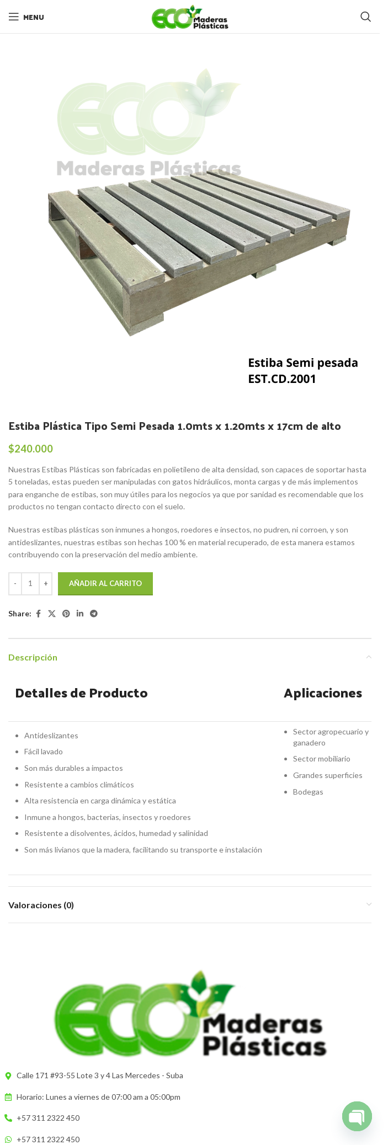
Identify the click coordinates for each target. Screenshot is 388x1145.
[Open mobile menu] (26, 17)
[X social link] (52, 613)
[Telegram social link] (94, 613)
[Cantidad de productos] (30, 583)
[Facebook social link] (38, 613)
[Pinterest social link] (66, 613)
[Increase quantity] (45, 583)
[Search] (366, 17)
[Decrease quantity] (15, 583)
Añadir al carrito (105, 583)
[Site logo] (189, 15)
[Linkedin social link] (80, 613)
